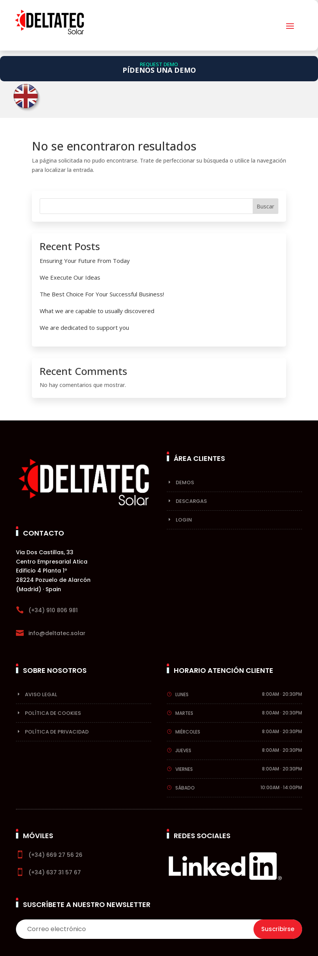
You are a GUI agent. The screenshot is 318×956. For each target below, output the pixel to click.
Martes (184, 713)
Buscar (265, 206)
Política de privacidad (57, 731)
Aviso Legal (41, 694)
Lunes (182, 694)
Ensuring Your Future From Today (85, 260)
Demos (185, 482)
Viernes (184, 769)
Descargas (191, 501)
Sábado (185, 787)
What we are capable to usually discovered (97, 311)
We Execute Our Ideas (70, 277)
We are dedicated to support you (84, 327)
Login (184, 520)
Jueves (183, 750)
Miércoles (187, 731)
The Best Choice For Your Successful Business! (102, 294)
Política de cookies (53, 713)
